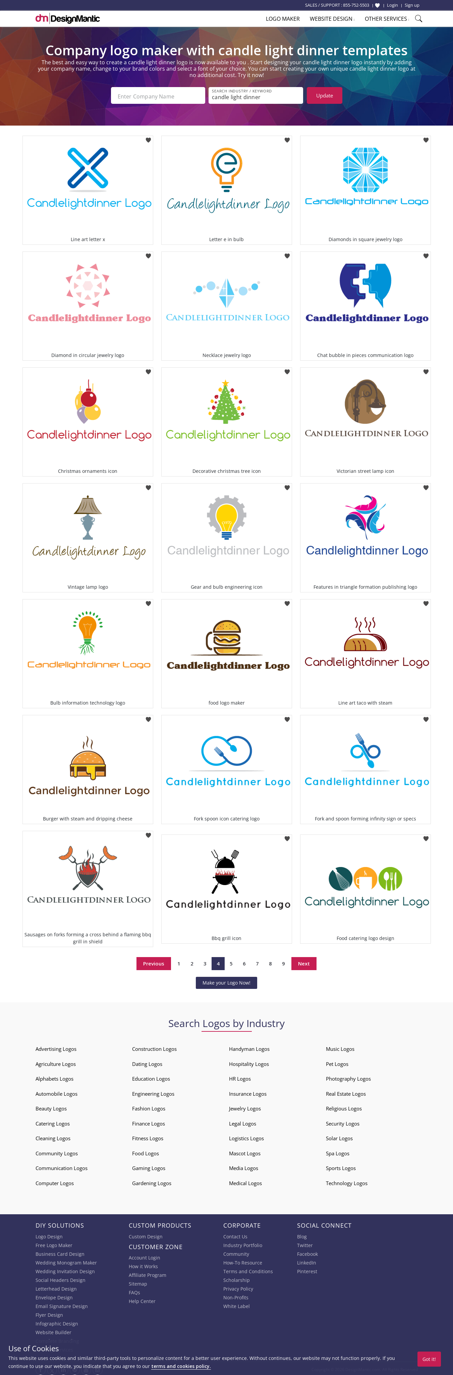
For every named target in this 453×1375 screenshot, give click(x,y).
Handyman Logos (249, 1046)
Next (304, 961)
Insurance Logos (248, 1091)
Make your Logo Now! (226, 981)
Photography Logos (348, 1076)
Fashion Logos (148, 1106)
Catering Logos (53, 1121)
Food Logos (145, 1151)
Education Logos (151, 1076)
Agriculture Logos (56, 1062)
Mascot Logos (245, 1151)
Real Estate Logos (346, 1091)
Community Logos (57, 1151)
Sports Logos (341, 1166)
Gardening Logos (151, 1181)
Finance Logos (148, 1121)
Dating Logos (147, 1062)
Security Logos (342, 1121)
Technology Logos (346, 1181)
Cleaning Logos (53, 1136)
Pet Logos (337, 1062)
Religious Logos (344, 1106)
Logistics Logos (246, 1136)
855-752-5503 (356, 5)
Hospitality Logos (249, 1062)
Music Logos (340, 1046)
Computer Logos (55, 1181)
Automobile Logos (56, 1091)
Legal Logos (242, 1121)
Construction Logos (154, 1046)
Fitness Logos (147, 1136)
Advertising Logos (56, 1046)
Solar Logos (339, 1136)
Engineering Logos (153, 1091)
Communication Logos (62, 1166)
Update (324, 95)
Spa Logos (337, 1151)
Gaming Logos (148, 1166)
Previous (153, 961)
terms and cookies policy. (181, 1366)
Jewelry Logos (245, 1106)
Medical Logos (245, 1181)
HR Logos (240, 1076)
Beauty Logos (51, 1106)
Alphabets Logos (54, 1076)
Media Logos (243, 1166)
